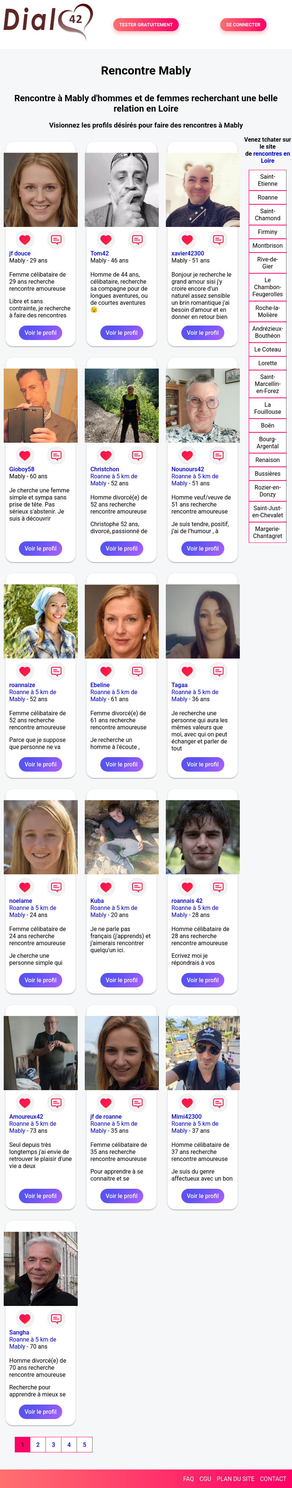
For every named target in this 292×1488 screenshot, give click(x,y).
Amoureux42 (26, 1116)
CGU (205, 1478)
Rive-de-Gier (267, 263)
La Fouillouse (267, 408)
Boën (267, 425)
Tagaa (179, 685)
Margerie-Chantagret (267, 532)
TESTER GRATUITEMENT (146, 24)
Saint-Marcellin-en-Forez (268, 384)
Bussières (268, 473)
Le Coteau (267, 349)
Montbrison (267, 245)
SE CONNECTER (243, 24)
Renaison (267, 459)
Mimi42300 (186, 1116)
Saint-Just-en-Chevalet (267, 512)
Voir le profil (40, 332)
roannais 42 (186, 900)
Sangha (19, 1332)
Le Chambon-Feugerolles (267, 287)
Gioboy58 (21, 469)
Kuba (97, 900)
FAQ (188, 1478)
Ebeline (100, 685)
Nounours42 (187, 469)
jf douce (20, 253)
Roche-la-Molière (267, 311)
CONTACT (273, 1478)
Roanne (268, 197)
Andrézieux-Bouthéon (267, 332)
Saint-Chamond (268, 215)
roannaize (22, 685)
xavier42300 (187, 253)
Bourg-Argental (267, 443)
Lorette (267, 363)
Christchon (104, 469)
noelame (20, 900)
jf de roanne (106, 1116)
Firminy (267, 231)
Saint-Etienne (268, 180)
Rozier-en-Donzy (268, 491)
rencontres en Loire (271, 157)
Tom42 (99, 253)
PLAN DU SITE (236, 1478)
